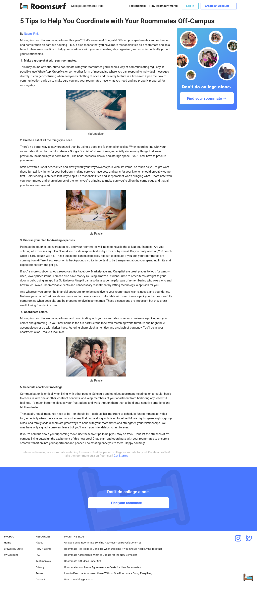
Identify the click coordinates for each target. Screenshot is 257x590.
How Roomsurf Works (163, 6)
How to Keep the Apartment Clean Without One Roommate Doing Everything (108, 573)
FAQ (38, 554)
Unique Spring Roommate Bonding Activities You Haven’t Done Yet (102, 542)
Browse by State (13, 548)
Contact (40, 579)
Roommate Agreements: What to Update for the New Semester (100, 554)
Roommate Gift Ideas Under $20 (82, 561)
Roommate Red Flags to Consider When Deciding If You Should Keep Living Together (113, 548)
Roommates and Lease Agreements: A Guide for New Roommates (102, 567)
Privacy (40, 567)
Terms (39, 573)
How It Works (43, 548)
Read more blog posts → (78, 579)
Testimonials (137, 6)
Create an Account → (219, 6)
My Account (11, 554)
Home (7, 542)
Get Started (121, 455)
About (39, 542)
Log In (190, 6)
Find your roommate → (128, 503)
